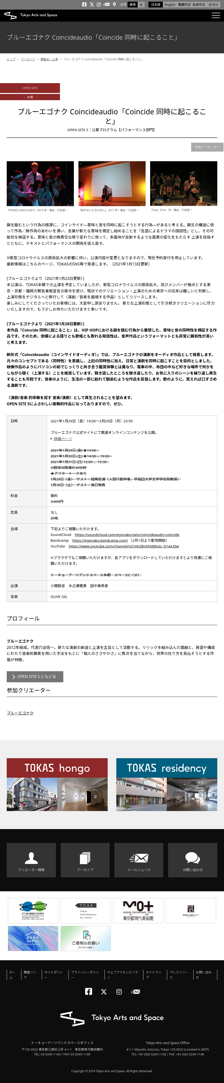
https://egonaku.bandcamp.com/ (100, 540)
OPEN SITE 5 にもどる (37, 676)
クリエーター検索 (31, 870)
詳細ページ (63, 438)
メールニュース (139, 870)
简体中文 (199, 4)
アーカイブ (28, 59)
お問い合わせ (193, 870)
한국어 (213, 4)
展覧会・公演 (49, 59)
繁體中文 (184, 4)
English (170, 4)
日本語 (155, 4)
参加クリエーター (207, 147)
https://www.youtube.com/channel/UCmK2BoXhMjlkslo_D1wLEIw (124, 546)
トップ (11, 59)
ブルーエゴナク (20, 713)
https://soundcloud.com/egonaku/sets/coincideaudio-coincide (127, 534)
